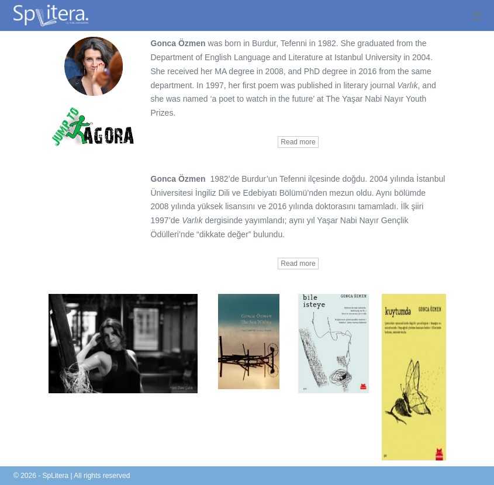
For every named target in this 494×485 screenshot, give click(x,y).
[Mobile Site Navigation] (476, 16)
